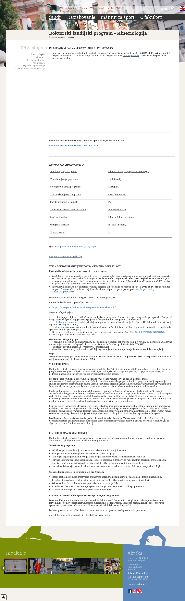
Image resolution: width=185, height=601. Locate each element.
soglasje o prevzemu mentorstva (148, 332)
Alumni (83, 8)
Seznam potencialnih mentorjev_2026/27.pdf (74, 246)
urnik (110, 8)
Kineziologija (71, 37)
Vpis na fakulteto (68, 8)
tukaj (107, 515)
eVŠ (86, 278)
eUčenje (101, 8)
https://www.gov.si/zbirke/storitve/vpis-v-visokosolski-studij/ (84, 307)
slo (181, 7)
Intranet (78, 11)
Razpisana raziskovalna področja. (65, 256)
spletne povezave (131, 55)
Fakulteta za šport (21, 10)
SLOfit (119, 8)
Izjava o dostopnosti (137, 584)
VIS (92, 8)
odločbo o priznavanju (65, 322)
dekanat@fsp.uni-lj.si (138, 573)
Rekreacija (65, 11)
